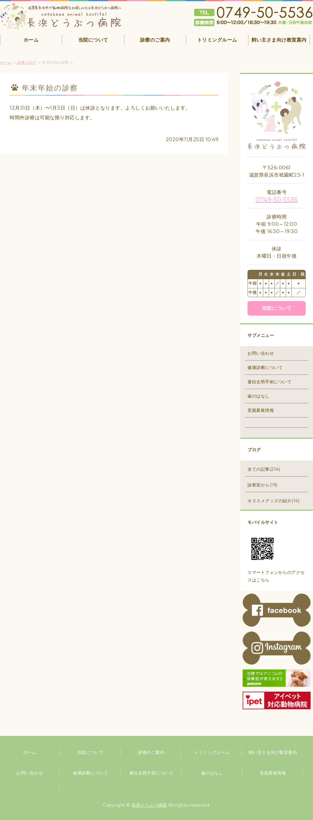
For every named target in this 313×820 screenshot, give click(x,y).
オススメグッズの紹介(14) (273, 500)
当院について (93, 40)
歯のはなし (258, 396)
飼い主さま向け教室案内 (279, 40)
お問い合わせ (260, 353)
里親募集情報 (260, 410)
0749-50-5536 (277, 199)
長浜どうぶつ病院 (149, 805)
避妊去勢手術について (269, 382)
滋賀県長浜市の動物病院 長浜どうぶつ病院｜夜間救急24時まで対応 (60, 16)
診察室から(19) (262, 485)
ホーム (31, 40)
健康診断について (265, 367)
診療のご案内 (155, 40)
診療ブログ (26, 62)
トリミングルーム (217, 40)
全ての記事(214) (263, 469)
